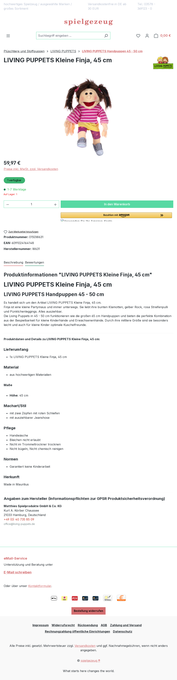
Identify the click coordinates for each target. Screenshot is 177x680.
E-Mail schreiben (18, 572)
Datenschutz (122, 631)
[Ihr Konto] (147, 35)
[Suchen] (106, 35)
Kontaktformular (39, 586)
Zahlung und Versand (126, 625)
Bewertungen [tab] (34, 262)
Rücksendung (88, 625)
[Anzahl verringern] (8, 204)
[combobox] (69, 35)
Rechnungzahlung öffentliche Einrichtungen (77, 631)
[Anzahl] (31, 204)
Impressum (40, 625)
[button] (117, 216)
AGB (104, 625)
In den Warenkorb (117, 204)
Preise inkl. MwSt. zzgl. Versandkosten (31, 169)
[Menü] (8, 35)
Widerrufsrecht (63, 625)
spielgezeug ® (90, 660)
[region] (88, 116)
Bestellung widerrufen (88, 610)
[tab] (13, 262)
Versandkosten (85, 646)
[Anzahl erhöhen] (55, 204)
